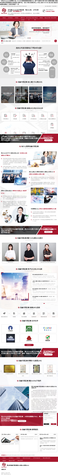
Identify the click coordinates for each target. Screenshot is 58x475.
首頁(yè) (4, 17)
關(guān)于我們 (47, 17)
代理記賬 (16, 17)
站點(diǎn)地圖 (48, 6)
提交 (46, 424)
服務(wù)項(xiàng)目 (23, 18)
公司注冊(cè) (10, 17)
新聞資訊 (41, 17)
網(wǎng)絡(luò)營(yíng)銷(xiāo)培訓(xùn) (14, 455)
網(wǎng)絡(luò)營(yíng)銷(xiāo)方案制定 (28, 455)
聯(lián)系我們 (54, 6)
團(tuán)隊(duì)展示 (35, 18)
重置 (53, 424)
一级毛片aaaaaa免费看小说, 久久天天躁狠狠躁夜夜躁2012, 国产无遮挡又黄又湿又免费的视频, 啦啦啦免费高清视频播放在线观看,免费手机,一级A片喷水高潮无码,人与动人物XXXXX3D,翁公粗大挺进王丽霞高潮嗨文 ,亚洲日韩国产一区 (29, 2)
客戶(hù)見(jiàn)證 (29, 18)
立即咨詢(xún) (52, 72)
